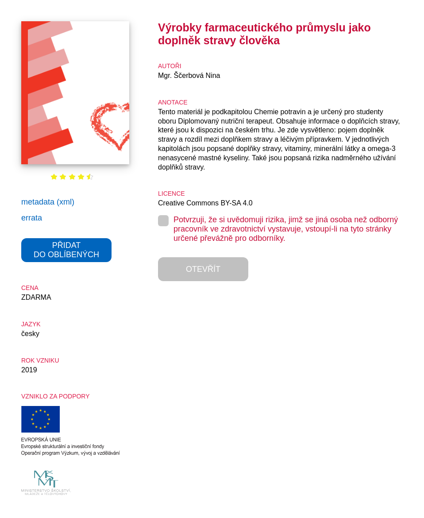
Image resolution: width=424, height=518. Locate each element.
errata (31, 217)
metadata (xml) (47, 201)
